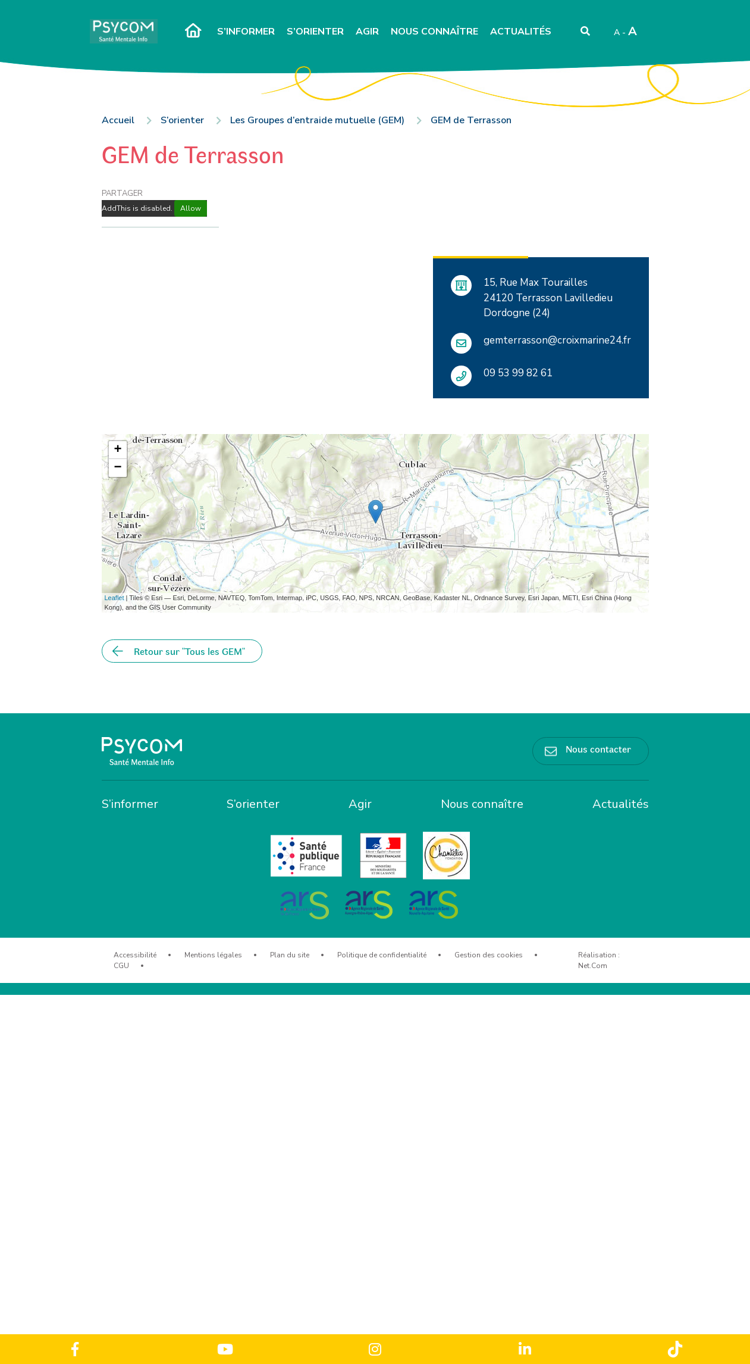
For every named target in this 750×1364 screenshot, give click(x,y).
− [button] (117, 468)
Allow (190, 208)
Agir (367, 31)
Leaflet (114, 597)
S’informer (246, 31)
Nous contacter (598, 748)
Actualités (520, 31)
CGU (121, 965)
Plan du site (289, 955)
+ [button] (117, 450)
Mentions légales (213, 955)
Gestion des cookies (488, 955)
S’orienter (315, 31)
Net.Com (592, 965)
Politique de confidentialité (381, 955)
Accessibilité (135, 955)
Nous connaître (434, 31)
